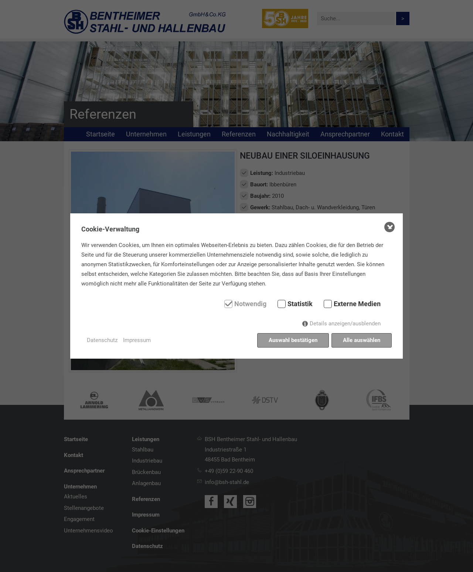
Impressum (137, 340)
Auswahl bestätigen (293, 340)
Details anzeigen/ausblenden (345, 323)
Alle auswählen (361, 340)
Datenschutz (102, 340)
